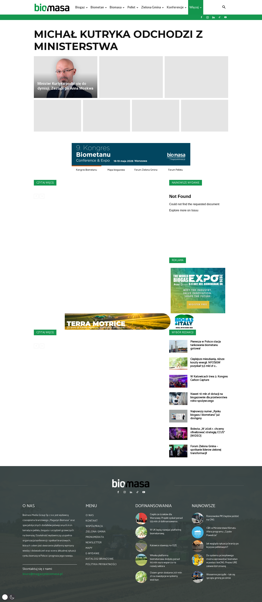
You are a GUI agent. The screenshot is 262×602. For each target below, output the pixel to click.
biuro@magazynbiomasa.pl (43, 574)
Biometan (99, 7)
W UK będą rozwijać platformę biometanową (165, 532)
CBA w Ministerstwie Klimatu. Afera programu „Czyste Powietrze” (221, 531)
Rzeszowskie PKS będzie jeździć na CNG (222, 518)
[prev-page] (36, 196)
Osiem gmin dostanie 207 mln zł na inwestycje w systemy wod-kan (166, 576)
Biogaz (81, 7)
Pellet (132, 7)
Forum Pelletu (175, 170)
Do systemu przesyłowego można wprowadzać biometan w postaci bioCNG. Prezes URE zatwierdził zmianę (222, 560)
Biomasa (117, 7)
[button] (223, 7)
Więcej (195, 7)
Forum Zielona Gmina (145, 170)
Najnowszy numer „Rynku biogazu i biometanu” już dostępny (205, 415)
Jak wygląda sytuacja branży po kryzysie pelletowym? (222, 545)
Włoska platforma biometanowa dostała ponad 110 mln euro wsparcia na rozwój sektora (165, 560)
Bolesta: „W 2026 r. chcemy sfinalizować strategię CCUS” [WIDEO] (207, 432)
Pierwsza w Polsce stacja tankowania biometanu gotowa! (205, 345)
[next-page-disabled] (42, 196)
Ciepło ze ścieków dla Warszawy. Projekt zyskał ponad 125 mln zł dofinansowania (166, 518)
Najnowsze (203, 506)
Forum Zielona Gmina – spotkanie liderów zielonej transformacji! (205, 450)
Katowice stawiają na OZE (163, 545)
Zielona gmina (152, 7)
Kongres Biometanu (86, 170)
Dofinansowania (153, 506)
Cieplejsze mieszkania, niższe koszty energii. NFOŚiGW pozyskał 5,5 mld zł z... (207, 363)
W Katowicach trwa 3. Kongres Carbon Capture (209, 378)
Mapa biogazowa (116, 170)
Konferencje (176, 7)
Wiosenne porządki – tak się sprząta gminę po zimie (220, 576)
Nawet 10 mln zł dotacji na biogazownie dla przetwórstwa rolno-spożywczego (208, 397)
